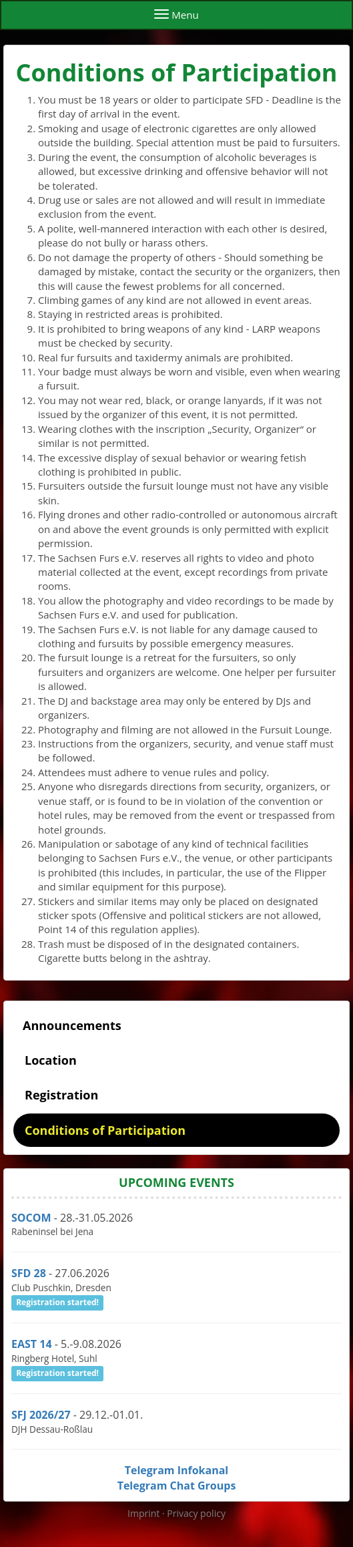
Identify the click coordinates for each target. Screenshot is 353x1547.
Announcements (72, 1025)
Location (51, 1060)
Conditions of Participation (105, 1130)
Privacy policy (196, 1513)
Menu (176, 14)
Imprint (144, 1513)
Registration (61, 1095)
